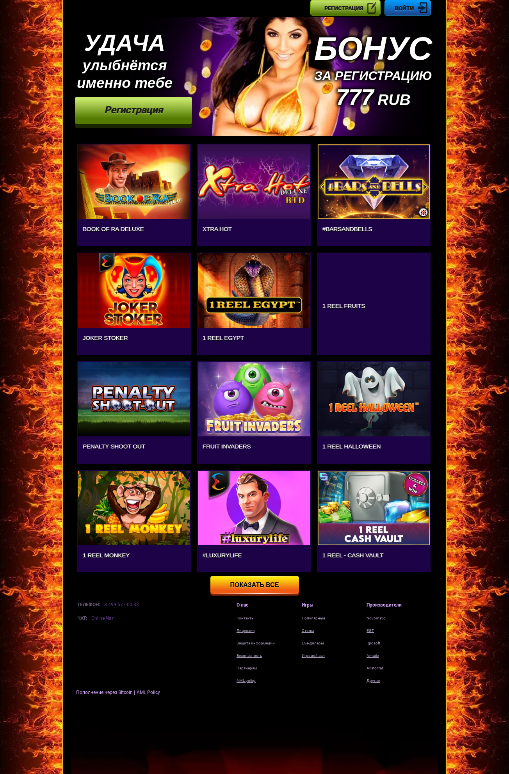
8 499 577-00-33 (121, 604)
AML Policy (148, 692)
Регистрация (343, 8)
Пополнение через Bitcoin (105, 692)
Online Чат (102, 618)
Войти (404, 8)
